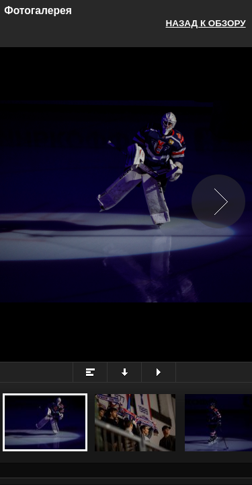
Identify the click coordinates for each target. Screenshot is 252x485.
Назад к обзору (206, 23)
